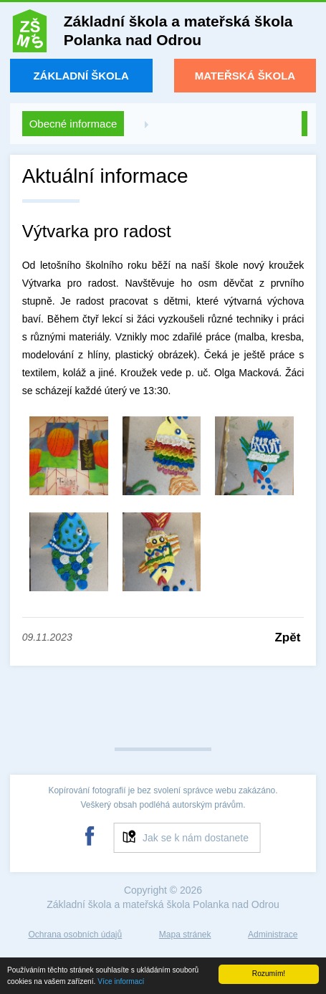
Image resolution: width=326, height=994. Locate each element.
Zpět (287, 637)
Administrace (272, 935)
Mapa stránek (185, 935)
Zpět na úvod (304, 123)
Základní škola (80, 76)
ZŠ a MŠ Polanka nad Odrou (29, 34)
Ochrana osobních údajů (75, 935)
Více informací (120, 981)
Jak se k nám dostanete (196, 838)
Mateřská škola (245, 76)
